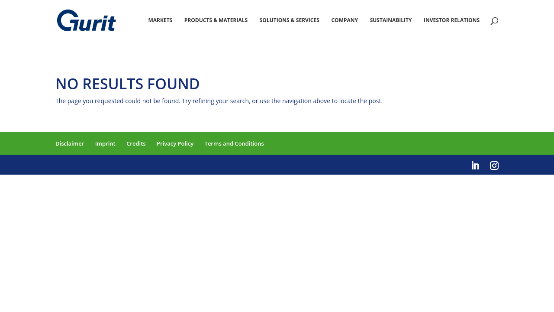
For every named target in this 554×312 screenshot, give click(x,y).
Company (344, 20)
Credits (136, 143)
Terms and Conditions (234, 143)
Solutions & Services (289, 20)
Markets (160, 20)
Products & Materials (216, 20)
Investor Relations (452, 20)
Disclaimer (69, 143)
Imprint (105, 143)
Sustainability (391, 20)
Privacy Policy (175, 143)
